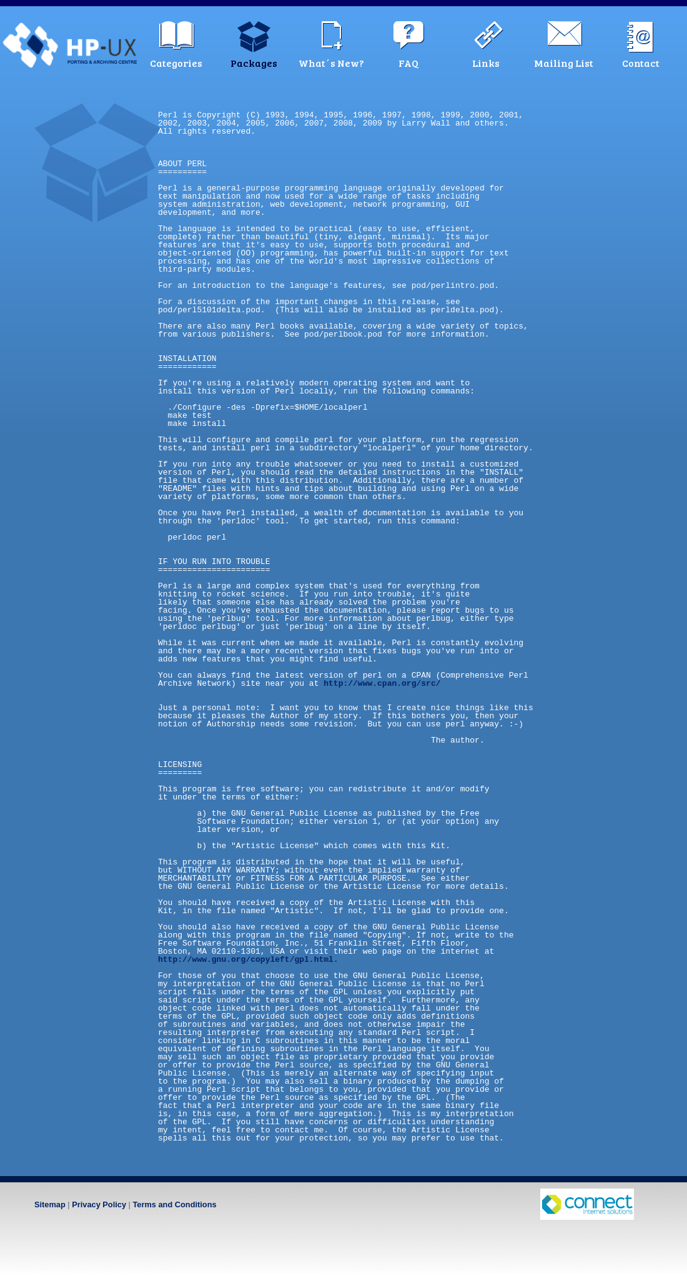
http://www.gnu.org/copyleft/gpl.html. (248, 959)
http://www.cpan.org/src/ (382, 683)
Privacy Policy (99, 1204)
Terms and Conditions (174, 1204)
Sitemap (50, 1204)
